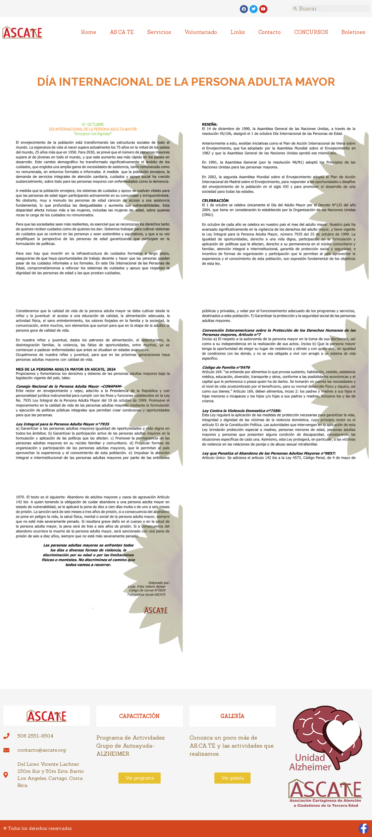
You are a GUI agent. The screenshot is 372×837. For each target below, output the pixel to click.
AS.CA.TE (122, 32)
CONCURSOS (311, 32)
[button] (139, 778)
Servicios (159, 32)
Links (237, 32)
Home (88, 32)
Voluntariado (200, 32)
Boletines (353, 32)
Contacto (269, 32)
